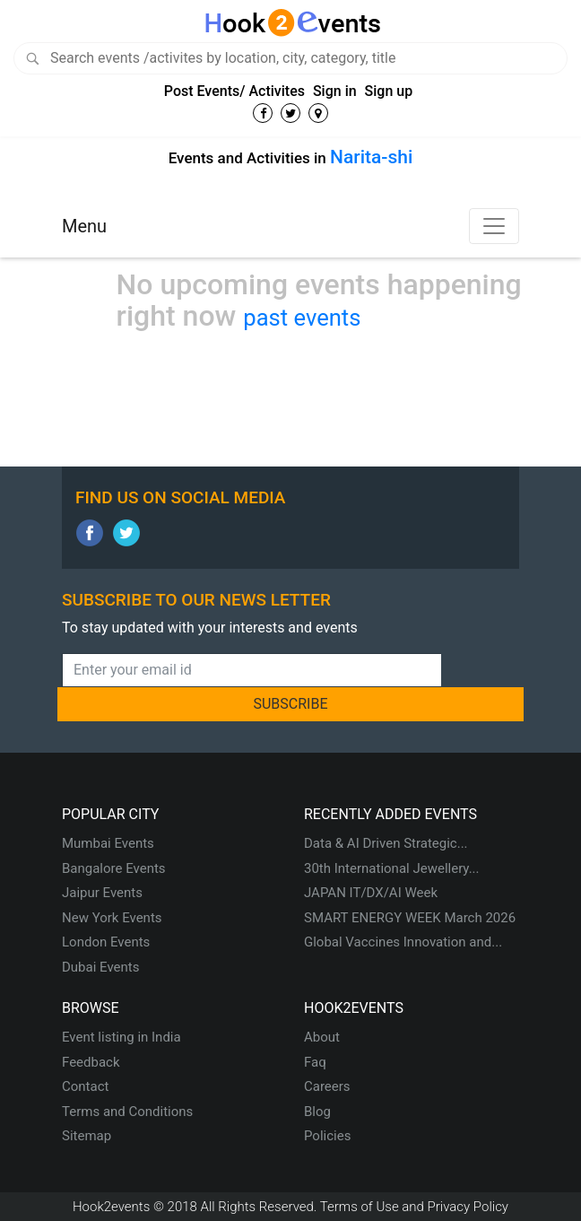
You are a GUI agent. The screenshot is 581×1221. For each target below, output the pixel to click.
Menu (84, 226)
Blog (317, 1111)
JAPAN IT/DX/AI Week (371, 893)
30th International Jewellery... (392, 868)
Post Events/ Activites (234, 91)
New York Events (112, 918)
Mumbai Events (108, 843)
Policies (327, 1136)
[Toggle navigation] (494, 226)
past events (301, 317)
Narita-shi (371, 157)
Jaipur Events (102, 893)
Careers (327, 1086)
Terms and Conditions (127, 1111)
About (322, 1037)
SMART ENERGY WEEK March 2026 (410, 918)
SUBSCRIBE (290, 703)
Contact (85, 1086)
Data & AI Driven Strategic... (386, 843)
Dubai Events (100, 967)
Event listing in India (121, 1037)
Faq (315, 1062)
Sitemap (86, 1136)
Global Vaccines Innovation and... (403, 942)
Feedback (91, 1062)
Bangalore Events (114, 868)
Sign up (389, 91)
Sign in (335, 91)
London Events (106, 942)
